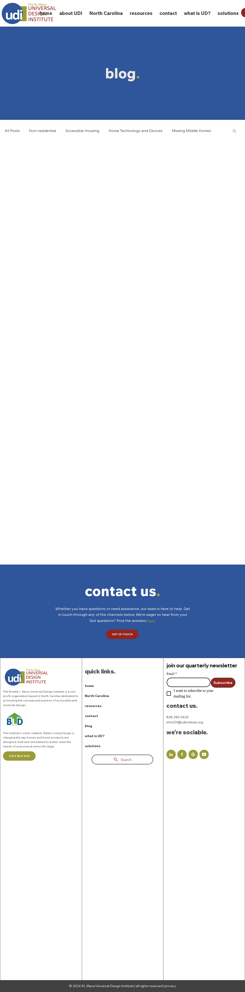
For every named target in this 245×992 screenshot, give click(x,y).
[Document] (171, 754)
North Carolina (97, 696)
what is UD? (95, 736)
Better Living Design (57, 733)
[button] (234, 131)
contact (91, 716)
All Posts (12, 130)
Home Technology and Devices (135, 130)
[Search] (122, 759)
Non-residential (42, 130)
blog (88, 726)
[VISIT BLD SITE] (19, 756)
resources (93, 706)
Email (172, 674)
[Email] (187, 682)
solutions (92, 746)
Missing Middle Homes (191, 130)
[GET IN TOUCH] (122, 634)
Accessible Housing (82, 130)
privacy (170, 986)
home (89, 686)
